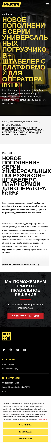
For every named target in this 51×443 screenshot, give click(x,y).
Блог (4, 391)
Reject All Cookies (25, 432)
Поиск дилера (8, 364)
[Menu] (47, 4)
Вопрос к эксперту (10, 369)
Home (4, 121)
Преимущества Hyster (24, 121)
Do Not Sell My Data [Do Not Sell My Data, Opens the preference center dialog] (25, 425)
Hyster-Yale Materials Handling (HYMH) (16, 387)
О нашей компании (10, 383)
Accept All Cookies (25, 439)
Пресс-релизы (12, 124)
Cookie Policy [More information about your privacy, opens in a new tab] (42, 419)
